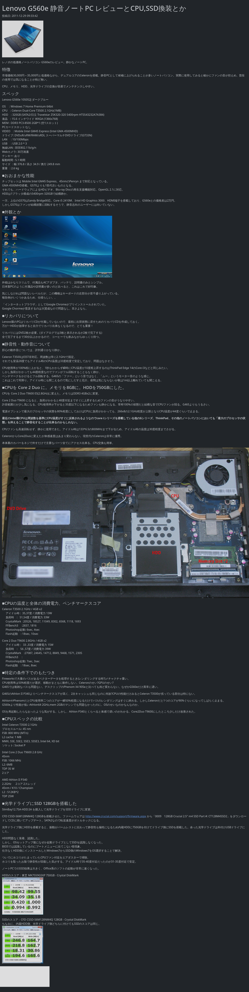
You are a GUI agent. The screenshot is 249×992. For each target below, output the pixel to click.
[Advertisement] (25, 976)
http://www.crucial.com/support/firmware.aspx (115, 816)
